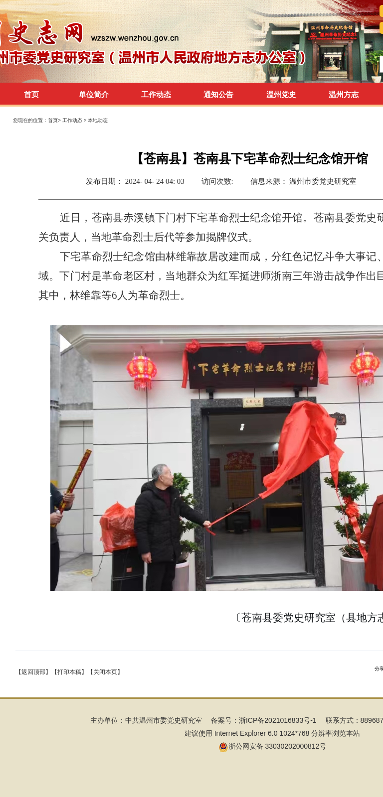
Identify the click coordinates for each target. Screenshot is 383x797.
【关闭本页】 (105, 671)
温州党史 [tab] (281, 94)
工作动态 (73, 120)
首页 (31, 94)
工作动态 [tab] (156, 94)
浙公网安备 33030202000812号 (272, 746)
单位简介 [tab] (94, 94)
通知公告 (218, 94)
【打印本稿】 (69, 671)
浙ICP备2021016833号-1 (278, 720)
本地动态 (98, 120)
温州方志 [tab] (344, 94)
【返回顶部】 (33, 671)
